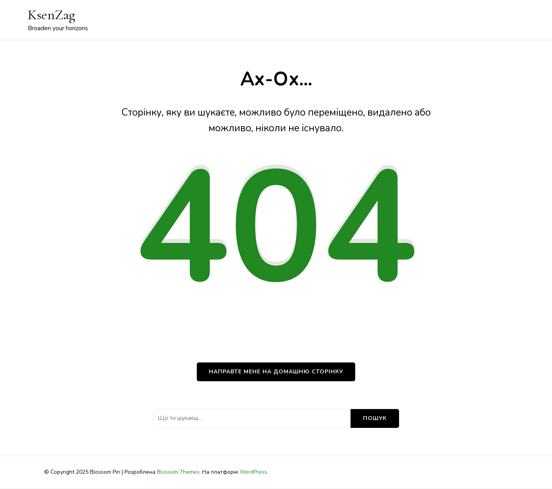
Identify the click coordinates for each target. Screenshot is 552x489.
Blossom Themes (178, 472)
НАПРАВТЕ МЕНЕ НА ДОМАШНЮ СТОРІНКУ (276, 371)
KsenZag (51, 14)
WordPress (253, 472)
